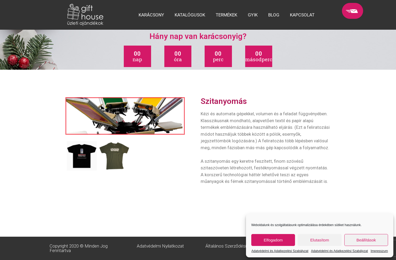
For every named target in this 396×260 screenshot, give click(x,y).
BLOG (273, 14)
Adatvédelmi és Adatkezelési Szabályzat (280, 251)
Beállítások (366, 240)
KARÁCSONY (151, 14)
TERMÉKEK (226, 14)
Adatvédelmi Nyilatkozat (160, 246)
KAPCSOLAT (302, 14)
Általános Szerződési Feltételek (235, 246)
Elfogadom (273, 240)
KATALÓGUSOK (190, 14)
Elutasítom (319, 240)
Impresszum (379, 251)
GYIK (253, 14)
